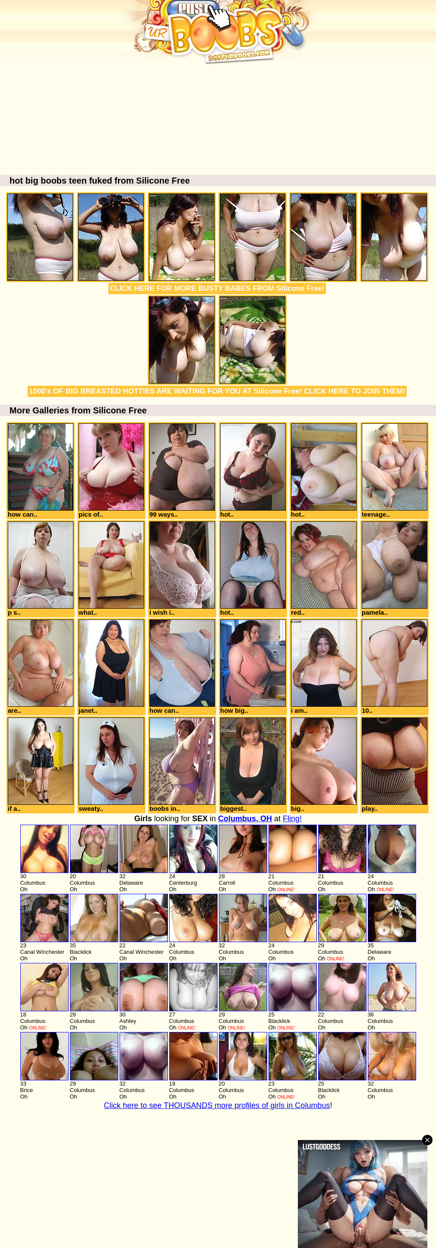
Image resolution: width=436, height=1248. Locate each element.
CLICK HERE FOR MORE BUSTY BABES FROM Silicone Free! (217, 288)
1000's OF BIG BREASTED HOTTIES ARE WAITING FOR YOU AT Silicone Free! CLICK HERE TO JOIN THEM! (217, 391)
